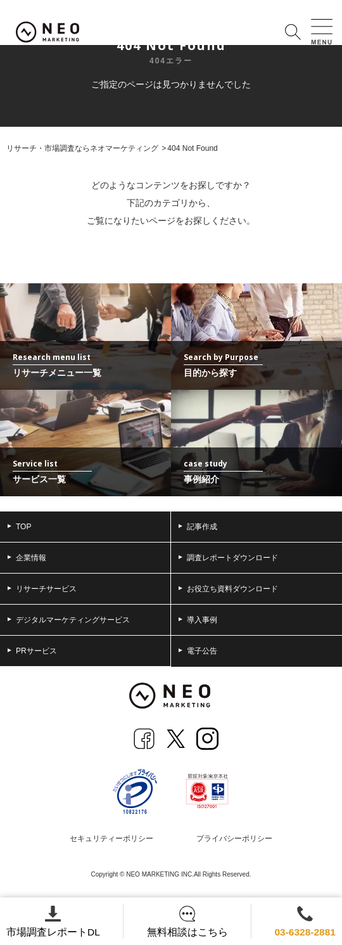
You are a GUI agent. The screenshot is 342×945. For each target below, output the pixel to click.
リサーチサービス (42, 588)
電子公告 (198, 650)
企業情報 (27, 557)
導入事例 (198, 619)
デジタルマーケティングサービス (69, 619)
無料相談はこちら (186, 921)
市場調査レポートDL (53, 921)
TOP (19, 526)
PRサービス (32, 650)
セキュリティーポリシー (111, 838)
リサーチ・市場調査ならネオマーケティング (82, 148)
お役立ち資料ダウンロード (228, 588)
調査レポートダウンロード (228, 557)
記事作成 (198, 526)
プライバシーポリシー (234, 838)
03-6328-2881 (304, 921)
